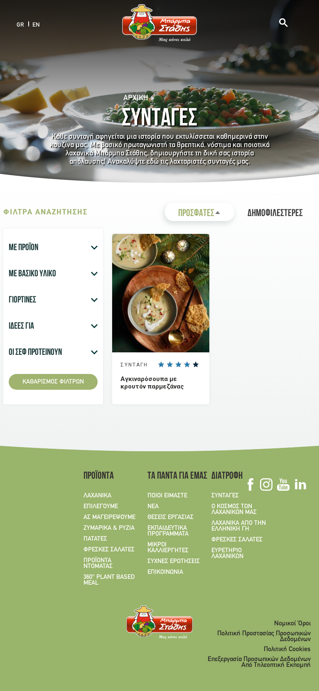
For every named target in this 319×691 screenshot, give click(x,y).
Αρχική (135, 98)
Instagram (266, 484)
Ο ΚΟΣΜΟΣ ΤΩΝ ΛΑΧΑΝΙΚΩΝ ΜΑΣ (234, 509)
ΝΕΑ (153, 506)
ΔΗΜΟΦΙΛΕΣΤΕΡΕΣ (275, 214)
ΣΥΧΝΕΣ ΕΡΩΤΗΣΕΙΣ (173, 561)
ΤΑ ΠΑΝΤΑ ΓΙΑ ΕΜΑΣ (174, 477)
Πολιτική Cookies (287, 649)
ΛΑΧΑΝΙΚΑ (97, 496)
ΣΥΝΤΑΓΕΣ (225, 496)
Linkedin (300, 484)
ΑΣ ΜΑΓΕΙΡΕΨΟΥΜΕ (109, 517)
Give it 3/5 (178, 364)
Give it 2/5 (169, 364)
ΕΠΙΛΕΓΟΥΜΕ (100, 506)
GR (20, 24)
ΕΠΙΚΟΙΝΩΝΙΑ (165, 572)
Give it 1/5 (161, 364)
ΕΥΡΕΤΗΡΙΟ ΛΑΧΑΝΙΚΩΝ (227, 553)
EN (36, 24)
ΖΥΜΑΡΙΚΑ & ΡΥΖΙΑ (109, 528)
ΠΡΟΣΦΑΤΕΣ (206, 215)
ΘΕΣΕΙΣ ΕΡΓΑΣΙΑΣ (170, 517)
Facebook (250, 484)
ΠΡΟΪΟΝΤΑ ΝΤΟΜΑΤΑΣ (98, 563)
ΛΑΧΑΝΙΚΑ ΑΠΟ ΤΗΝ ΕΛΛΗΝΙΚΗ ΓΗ (238, 526)
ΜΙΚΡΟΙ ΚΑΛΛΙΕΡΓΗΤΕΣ (168, 547)
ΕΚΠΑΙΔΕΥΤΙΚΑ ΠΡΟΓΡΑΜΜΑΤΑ (168, 531)
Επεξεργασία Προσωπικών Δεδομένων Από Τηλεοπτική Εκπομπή (259, 662)
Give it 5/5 (196, 364)
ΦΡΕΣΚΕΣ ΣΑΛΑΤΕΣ (109, 550)
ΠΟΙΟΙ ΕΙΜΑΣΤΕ (167, 496)
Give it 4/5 (187, 364)
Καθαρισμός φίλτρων (53, 382)
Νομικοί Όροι (292, 624)
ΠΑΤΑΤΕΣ (95, 539)
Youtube (283, 484)
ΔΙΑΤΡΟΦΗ (227, 477)
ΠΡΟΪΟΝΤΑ (98, 477)
